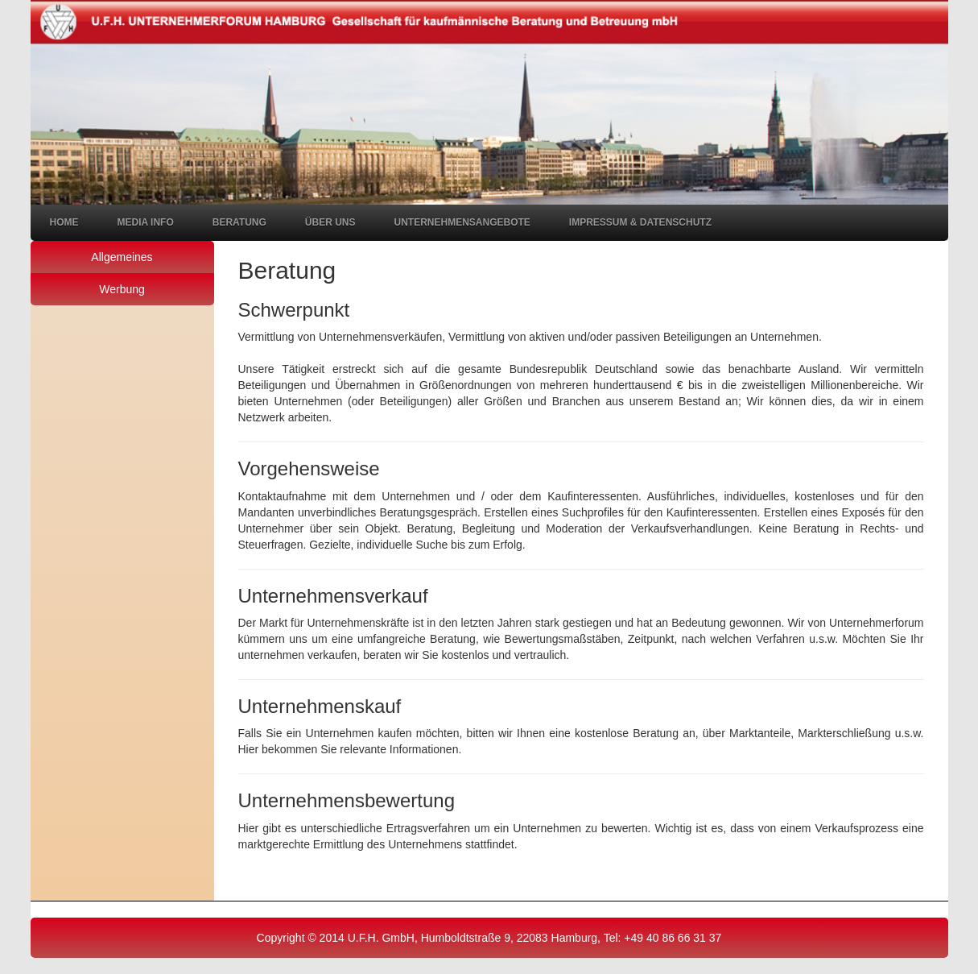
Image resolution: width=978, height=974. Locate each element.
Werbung (122, 289)
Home (64, 222)
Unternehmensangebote (462, 222)
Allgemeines (121, 257)
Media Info (146, 222)
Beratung (239, 222)
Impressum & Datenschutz (640, 222)
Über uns (330, 222)
